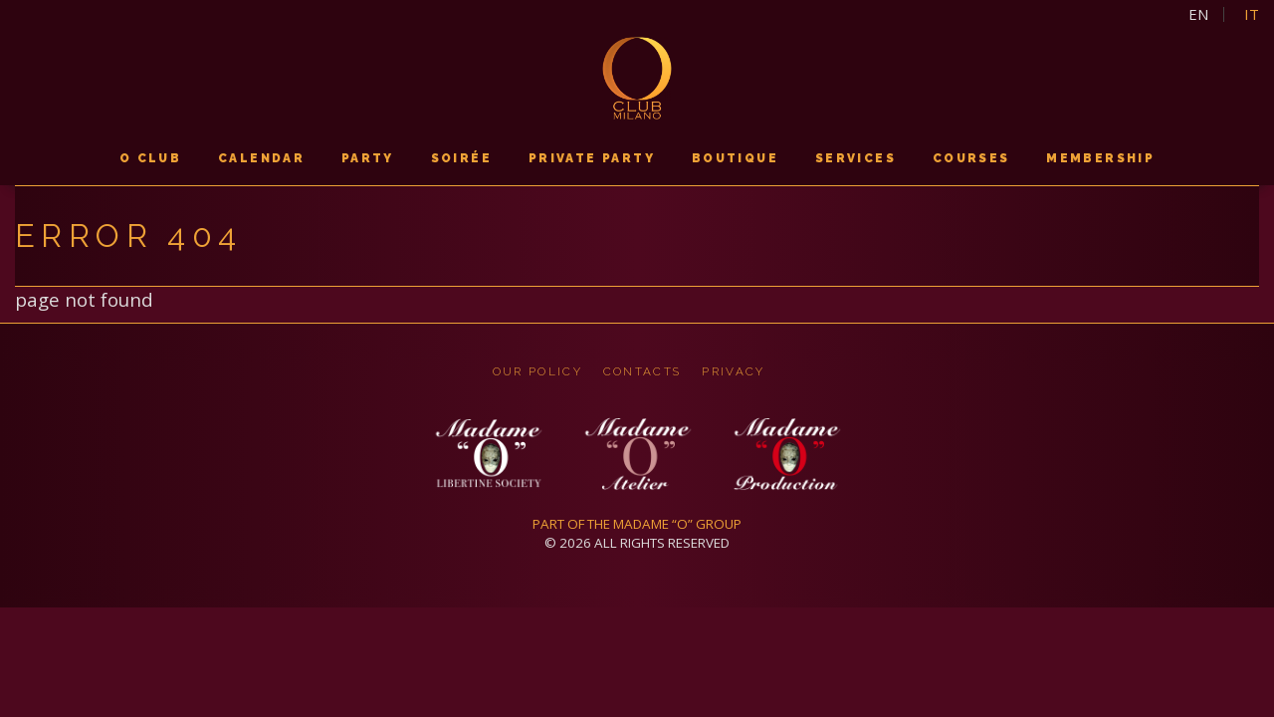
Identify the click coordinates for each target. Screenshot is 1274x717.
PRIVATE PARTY (592, 158)
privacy (733, 371)
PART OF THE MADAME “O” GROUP (637, 524)
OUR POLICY (537, 371)
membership (1100, 158)
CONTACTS (642, 371)
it (1251, 14)
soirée (461, 158)
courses (971, 158)
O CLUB (150, 158)
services (855, 158)
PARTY (367, 158)
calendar (261, 158)
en (1198, 14)
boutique (735, 158)
